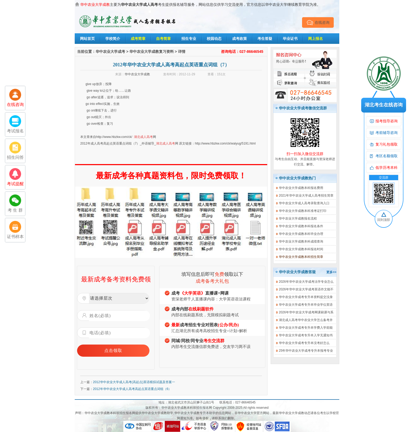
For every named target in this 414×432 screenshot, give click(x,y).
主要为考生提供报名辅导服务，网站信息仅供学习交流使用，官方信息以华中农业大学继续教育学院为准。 (200, 4)
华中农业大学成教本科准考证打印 (302, 211)
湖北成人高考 (143, 137)
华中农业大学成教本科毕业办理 (301, 234)
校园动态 (214, 38)
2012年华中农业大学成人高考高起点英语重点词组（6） (132, 389)
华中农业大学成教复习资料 (151, 51)
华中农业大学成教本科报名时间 (301, 249)
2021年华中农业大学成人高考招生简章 (306, 195)
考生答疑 (264, 38)
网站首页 (87, 38)
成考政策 (239, 38)
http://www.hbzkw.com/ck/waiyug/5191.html (225, 143)
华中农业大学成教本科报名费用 (301, 188)
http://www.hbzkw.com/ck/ (114, 137)
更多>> (331, 272)
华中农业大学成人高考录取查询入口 (304, 203)
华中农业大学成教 (137, 74)
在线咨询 (318, 22)
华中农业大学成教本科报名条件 (301, 226)
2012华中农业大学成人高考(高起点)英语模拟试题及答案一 (134, 382)
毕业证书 (290, 38)
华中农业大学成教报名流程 (298, 218)
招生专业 (188, 38)
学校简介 (112, 38)
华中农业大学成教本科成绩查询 (301, 241)
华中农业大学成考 (110, 51)
